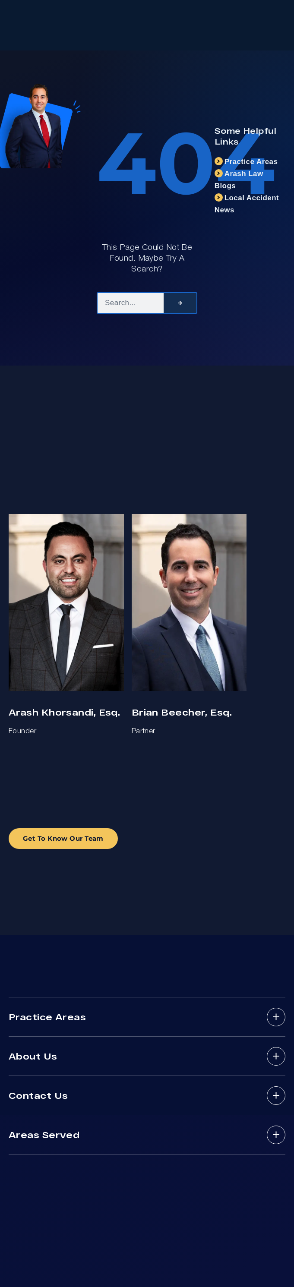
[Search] (180, 303)
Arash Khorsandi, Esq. (64, 712)
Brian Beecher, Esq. (182, 712)
